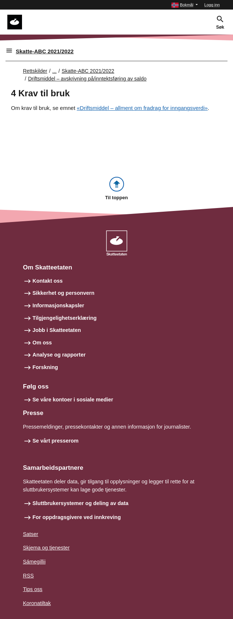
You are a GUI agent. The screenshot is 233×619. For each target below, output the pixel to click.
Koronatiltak (37, 603)
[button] (184, 5)
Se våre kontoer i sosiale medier (73, 399)
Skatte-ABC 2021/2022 (45, 51)
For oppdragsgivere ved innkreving (77, 517)
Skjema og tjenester (46, 548)
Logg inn (212, 5)
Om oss (42, 343)
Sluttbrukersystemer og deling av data (81, 503)
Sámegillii (34, 562)
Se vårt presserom (56, 441)
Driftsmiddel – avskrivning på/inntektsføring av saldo (87, 79)
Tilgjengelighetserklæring (65, 318)
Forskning (45, 367)
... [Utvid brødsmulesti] (54, 71)
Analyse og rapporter (59, 355)
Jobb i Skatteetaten (57, 330)
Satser (31, 534)
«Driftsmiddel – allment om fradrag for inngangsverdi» (142, 108)
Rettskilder (35, 71)
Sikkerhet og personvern (64, 293)
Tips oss (33, 589)
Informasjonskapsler (58, 305)
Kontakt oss (48, 281)
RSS (28, 576)
